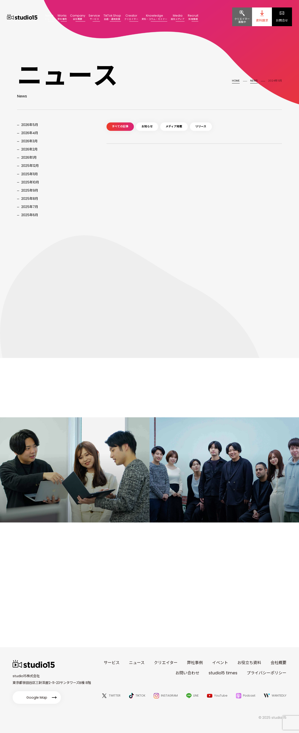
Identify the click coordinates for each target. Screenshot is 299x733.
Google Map (36, 697)
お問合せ (282, 20)
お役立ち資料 (249, 662)
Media (178, 17)
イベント (220, 662)
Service (94, 17)
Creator (131, 17)
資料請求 (262, 20)
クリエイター (166, 662)
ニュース (137, 662)
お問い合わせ (187, 673)
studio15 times (223, 673)
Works (62, 17)
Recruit (193, 17)
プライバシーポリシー (266, 673)
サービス (112, 662)
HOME (236, 80)
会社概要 (278, 662)
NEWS (254, 80)
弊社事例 (195, 662)
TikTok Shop (112, 17)
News (49, 17)
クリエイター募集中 (242, 20)
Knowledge (154, 17)
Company (77, 17)
